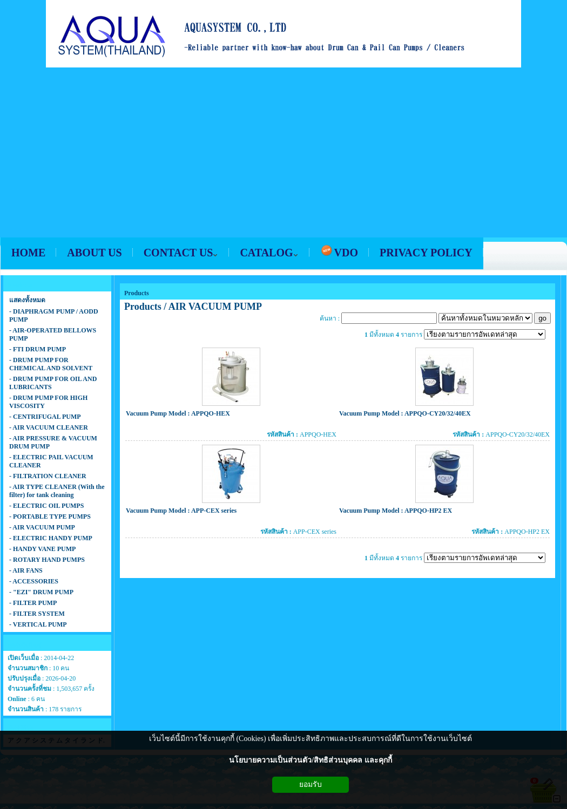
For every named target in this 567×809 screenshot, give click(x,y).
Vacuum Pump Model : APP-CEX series (181, 510)
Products (136, 293)
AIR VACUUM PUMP (215, 306)
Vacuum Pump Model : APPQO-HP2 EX (395, 510)
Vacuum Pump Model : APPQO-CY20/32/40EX (405, 413)
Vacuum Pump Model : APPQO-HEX (178, 413)
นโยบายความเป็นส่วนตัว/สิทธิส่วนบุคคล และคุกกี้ (310, 760)
